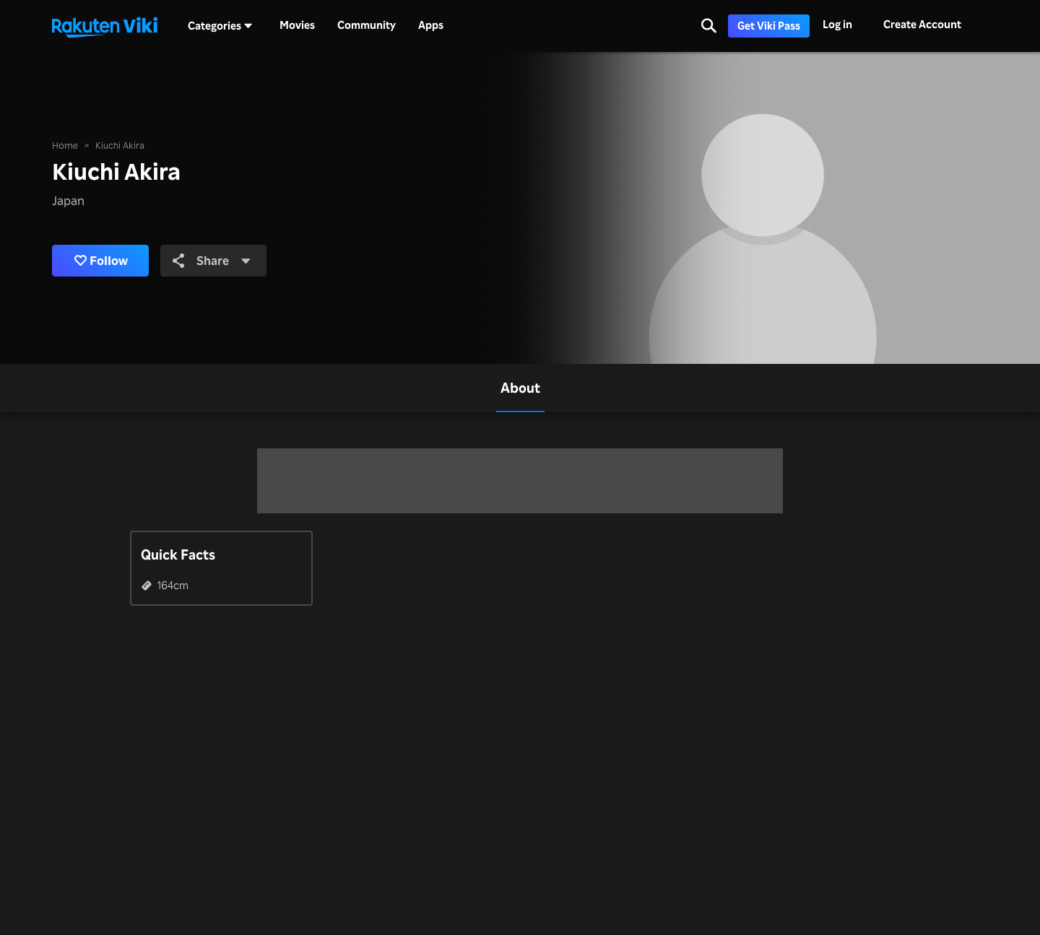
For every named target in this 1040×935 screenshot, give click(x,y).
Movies (297, 25)
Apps (430, 25)
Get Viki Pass (768, 25)
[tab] (520, 388)
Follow (101, 260)
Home (65, 145)
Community (366, 25)
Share (212, 260)
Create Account (922, 24)
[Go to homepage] (104, 26)
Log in (837, 24)
